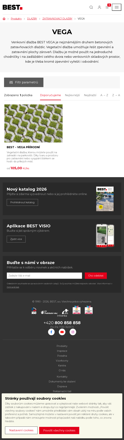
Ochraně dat (13, 287)
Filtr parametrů (23, 82)
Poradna (62, 355)
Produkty (16, 18)
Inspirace (62, 350)
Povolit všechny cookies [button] (59, 430)
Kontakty (62, 376)
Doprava (62, 386)
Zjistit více (16, 239)
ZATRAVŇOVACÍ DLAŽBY (57, 18)
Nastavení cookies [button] (21, 430)
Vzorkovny (62, 360)
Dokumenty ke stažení (62, 381)
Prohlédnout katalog (22, 202)
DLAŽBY (32, 18)
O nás (62, 370)
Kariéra (62, 365)
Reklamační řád (62, 391)
